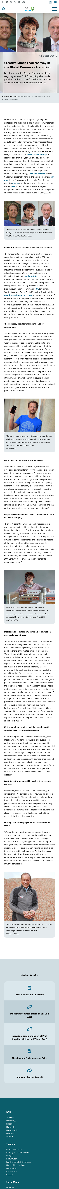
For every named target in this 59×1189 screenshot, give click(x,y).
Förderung (11, 1120)
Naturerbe (11, 1127)
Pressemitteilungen (9, 96)
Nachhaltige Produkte (15, 1165)
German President (37, 173)
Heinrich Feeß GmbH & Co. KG (18, 295)
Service (9, 1136)
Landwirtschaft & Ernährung (18, 1162)
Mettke (15, 183)
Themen (10, 1117)
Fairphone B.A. (30, 276)
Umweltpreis (12, 1130)
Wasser (9, 1174)
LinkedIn (10, 1187)
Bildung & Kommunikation (18, 1152)
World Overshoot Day (37, 154)
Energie (9, 1155)
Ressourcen (11, 1171)
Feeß (13, 186)
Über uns (10, 1133)
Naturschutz (11, 1168)
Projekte (9, 1124)
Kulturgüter (11, 1158)
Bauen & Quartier (14, 1149)
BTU (37, 289)
